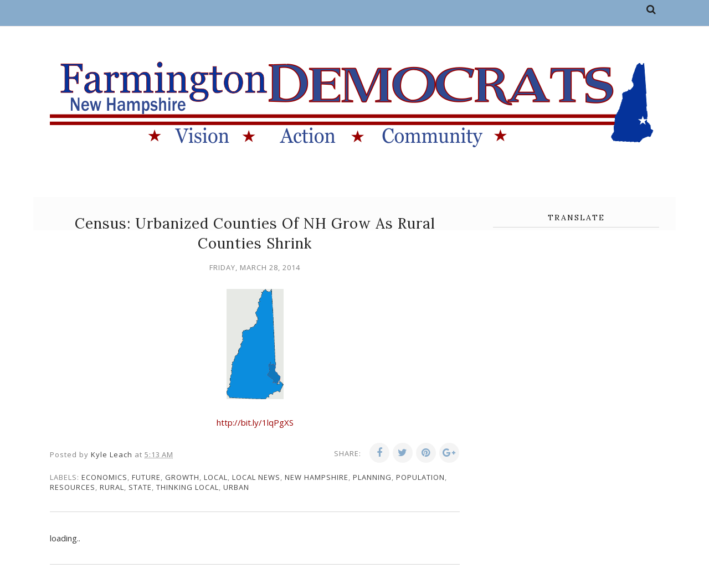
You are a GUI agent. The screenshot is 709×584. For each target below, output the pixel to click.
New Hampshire (316, 477)
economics (104, 477)
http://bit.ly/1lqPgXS (255, 422)
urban (236, 487)
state (140, 487)
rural (112, 487)
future (146, 477)
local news (256, 477)
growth (182, 477)
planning (372, 477)
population (420, 477)
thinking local (187, 487)
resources (72, 487)
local (216, 477)
